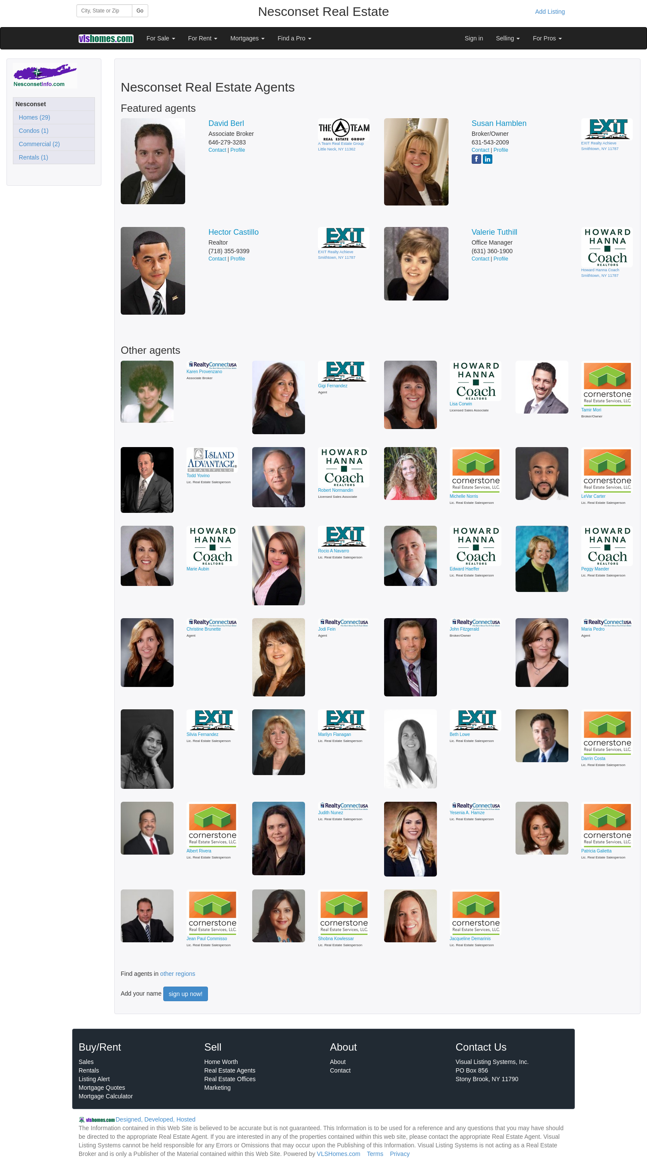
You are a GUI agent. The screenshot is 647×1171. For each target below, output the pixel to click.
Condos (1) (32, 130)
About (338, 1061)
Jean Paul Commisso (206, 938)
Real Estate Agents (230, 1070)
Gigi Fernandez (332, 385)
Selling (508, 38)
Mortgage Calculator (106, 1096)
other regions (177, 973)
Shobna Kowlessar (336, 938)
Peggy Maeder (595, 569)
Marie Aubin (197, 569)
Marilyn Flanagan (334, 734)
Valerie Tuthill (495, 232)
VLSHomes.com (338, 1153)
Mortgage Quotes (102, 1087)
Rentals (89, 1070)
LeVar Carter (593, 496)
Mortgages (247, 38)
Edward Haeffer (464, 569)
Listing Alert (94, 1079)
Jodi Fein (327, 629)
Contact (217, 150)
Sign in (474, 38)
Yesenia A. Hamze (467, 812)
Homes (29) (32, 117)
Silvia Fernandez (202, 734)
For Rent (202, 38)
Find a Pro (294, 38)
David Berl (226, 123)
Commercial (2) (37, 144)
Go (140, 11)
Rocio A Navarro (333, 551)
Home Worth (221, 1061)
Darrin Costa (593, 758)
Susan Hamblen (499, 123)
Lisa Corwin (461, 404)
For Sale (160, 38)
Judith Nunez (330, 812)
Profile (237, 150)
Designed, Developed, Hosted (155, 1119)
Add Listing (550, 11)
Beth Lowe (460, 734)
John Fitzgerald (464, 629)
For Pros (547, 38)
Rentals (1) (31, 157)
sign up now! (186, 993)
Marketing (217, 1087)
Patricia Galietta (596, 851)
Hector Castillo (233, 232)
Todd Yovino (198, 475)
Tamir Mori (591, 410)
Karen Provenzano (204, 371)
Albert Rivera (198, 851)
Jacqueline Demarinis (470, 938)
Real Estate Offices (230, 1079)
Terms (375, 1153)
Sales (86, 1061)
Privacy (400, 1153)
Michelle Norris (464, 496)
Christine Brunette (203, 629)
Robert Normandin (335, 490)
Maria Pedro (592, 629)
